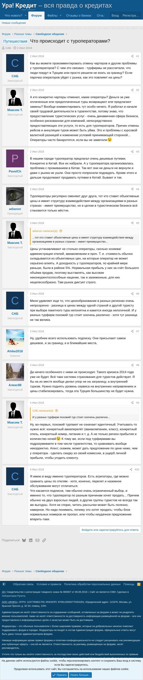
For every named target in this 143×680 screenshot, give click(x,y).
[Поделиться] (132, 56)
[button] (25, 16)
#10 (137, 469)
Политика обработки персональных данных (92, 584)
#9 (137, 402)
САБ (8, 47)
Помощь (128, 584)
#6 (137, 293)
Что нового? (13, 15)
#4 (137, 189)
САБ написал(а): (43, 410)
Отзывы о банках (78, 15)
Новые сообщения (14, 22)
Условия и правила (48, 584)
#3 (137, 151)
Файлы (52, 15)
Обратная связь (23, 584)
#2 (137, 90)
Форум (36, 15)
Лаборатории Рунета (13, 595)
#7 (137, 331)
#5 (137, 223)
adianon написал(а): (45, 230)
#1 (137, 56)
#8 (137, 365)
